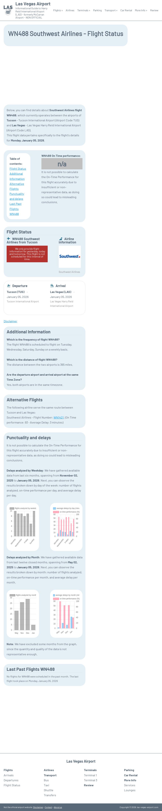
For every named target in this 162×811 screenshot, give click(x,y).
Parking (97, 10)
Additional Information (17, 176)
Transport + (111, 10)
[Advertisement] (81, 75)
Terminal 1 (90, 775)
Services (129, 785)
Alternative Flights (17, 186)
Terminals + (83, 10)
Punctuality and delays (17, 196)
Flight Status (18, 168)
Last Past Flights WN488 (16, 208)
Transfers (50, 795)
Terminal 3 (90, 780)
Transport (50, 775)
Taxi (46, 785)
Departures (11, 780)
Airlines (70, 10)
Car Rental (126, 10)
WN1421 (59, 417)
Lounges (129, 790)
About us (58, 807)
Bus (46, 780)
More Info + (141, 10)
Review (154, 10)
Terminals (90, 770)
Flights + (58, 10)
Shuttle (48, 790)
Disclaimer (38, 807)
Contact (48, 807)
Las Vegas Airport (32, 3)
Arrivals (9, 775)
